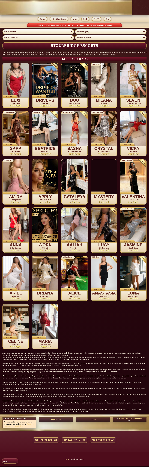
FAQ (53, 420)
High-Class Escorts (59, 19)
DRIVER (75, 25)
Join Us (96, 19)
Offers (58, 420)
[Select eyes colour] (111, 37)
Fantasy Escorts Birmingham (130, 419)
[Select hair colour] (38, 37)
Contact (93, 420)
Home (67, 460)
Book (85, 19)
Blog (107, 19)
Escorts (42, 19)
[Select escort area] (38, 31)
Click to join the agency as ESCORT (52, 25)
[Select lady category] (111, 31)
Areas (75, 19)
